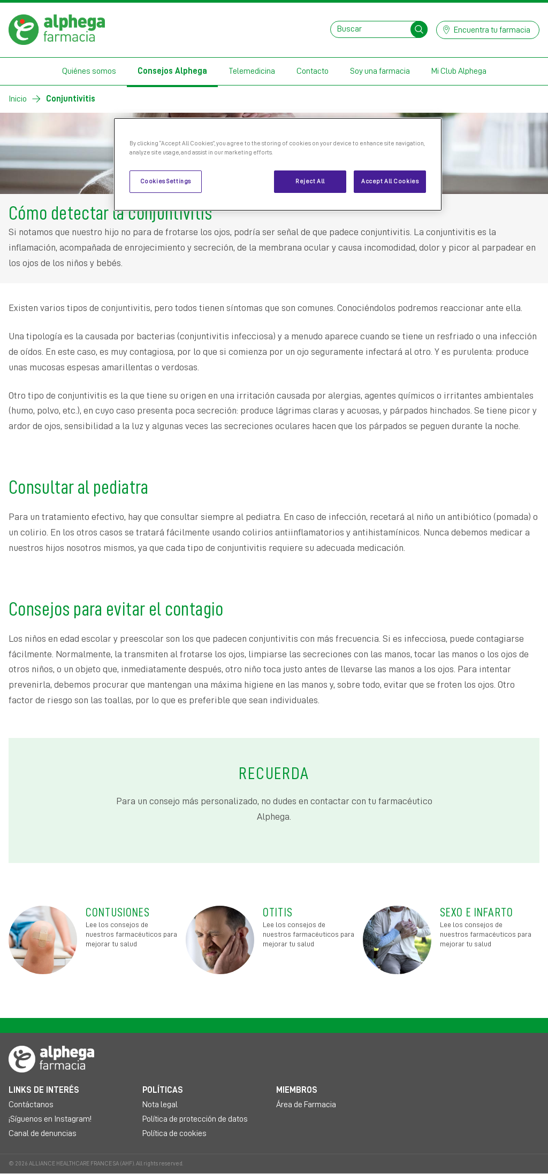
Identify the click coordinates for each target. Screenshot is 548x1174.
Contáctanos (31, 1104)
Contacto (312, 71)
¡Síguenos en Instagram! (50, 1119)
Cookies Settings (165, 181)
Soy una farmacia (380, 71)
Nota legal (160, 1104)
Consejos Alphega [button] (172, 71)
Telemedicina (252, 71)
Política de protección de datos (195, 1119)
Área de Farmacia (306, 1104)
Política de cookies (174, 1133)
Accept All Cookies (389, 181)
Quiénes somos (89, 71)
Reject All (310, 181)
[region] (277, 164)
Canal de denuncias (43, 1133)
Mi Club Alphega (458, 71)
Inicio (18, 99)
